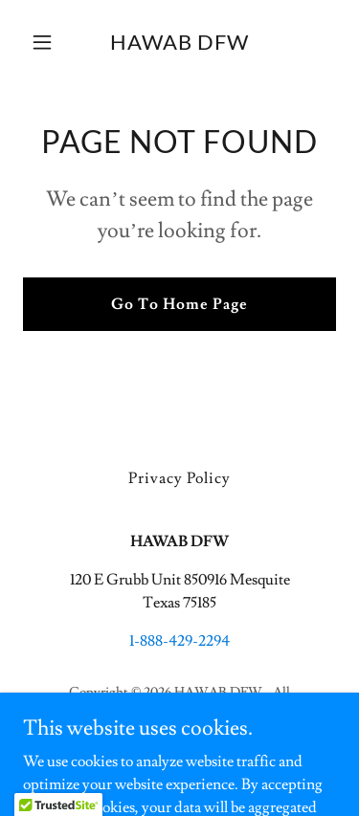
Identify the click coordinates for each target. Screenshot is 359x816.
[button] (46, 42)
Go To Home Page (179, 304)
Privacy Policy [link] (179, 478)
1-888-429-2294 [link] (179, 641)
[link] (179, 45)
